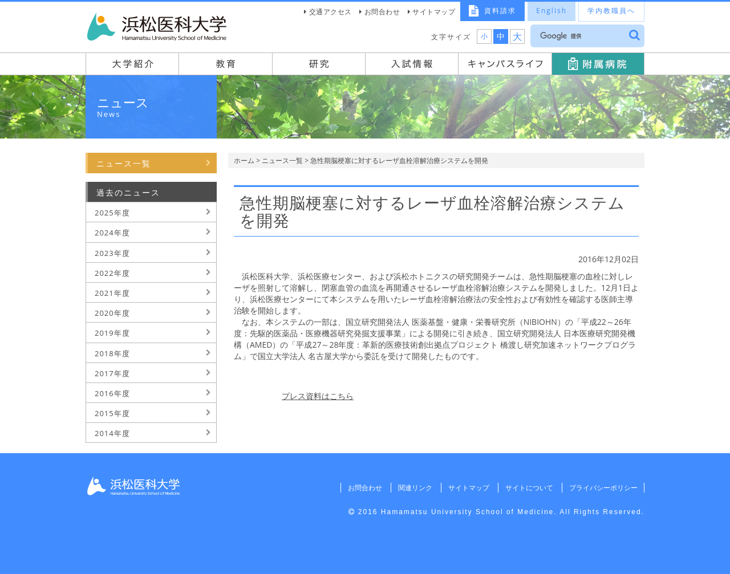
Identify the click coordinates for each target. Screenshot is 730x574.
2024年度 (112, 232)
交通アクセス (330, 12)
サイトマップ (433, 12)
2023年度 (112, 253)
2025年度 (112, 212)
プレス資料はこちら (318, 395)
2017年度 (112, 373)
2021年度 (112, 293)
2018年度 (112, 353)
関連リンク (413, 487)
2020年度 (112, 313)
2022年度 (112, 273)
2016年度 (112, 393)
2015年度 (112, 413)
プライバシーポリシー (603, 487)
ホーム (244, 160)
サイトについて (528, 487)
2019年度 (112, 333)
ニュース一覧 (282, 160)
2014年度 (112, 433)
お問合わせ (382, 12)
